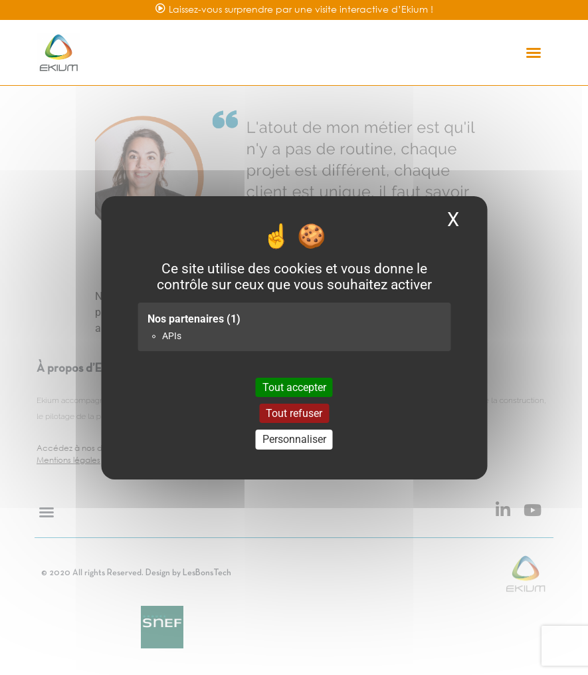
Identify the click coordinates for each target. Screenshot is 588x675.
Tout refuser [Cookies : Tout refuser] (294, 413)
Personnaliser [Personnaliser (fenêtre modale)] (294, 439)
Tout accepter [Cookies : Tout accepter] (294, 387)
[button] (533, 53)
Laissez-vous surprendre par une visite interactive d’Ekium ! (301, 9)
